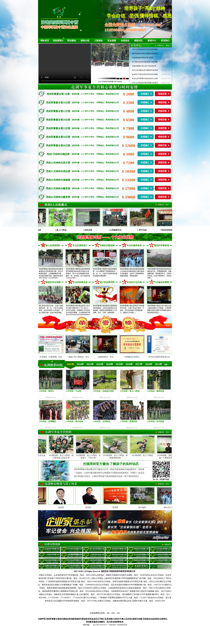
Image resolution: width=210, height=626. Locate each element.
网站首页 (44, 40)
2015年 (158, 364)
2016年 (148, 364)
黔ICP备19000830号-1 (100, 625)
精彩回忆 (138, 40)
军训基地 (71, 40)
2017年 (138, 364)
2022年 (99, 364)
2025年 (70, 364)
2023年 (90, 364)
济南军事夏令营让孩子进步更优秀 (144, 66)
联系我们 (165, 40)
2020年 (109, 364)
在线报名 (125, 40)
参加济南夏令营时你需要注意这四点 (145, 53)
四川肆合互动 (122, 625)
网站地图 (86, 625)
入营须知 (98, 40)
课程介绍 (85, 40)
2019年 (119, 364)
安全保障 (111, 40)
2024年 (80, 364)
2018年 (129, 364)
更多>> (168, 45)
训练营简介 (58, 40)
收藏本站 (160, 45)
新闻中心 (152, 40)
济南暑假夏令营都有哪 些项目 (142, 58)
